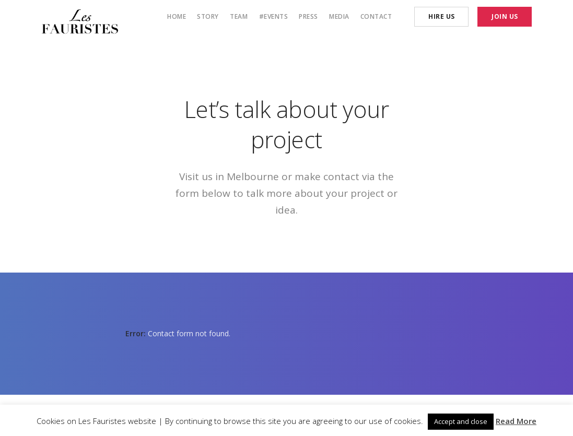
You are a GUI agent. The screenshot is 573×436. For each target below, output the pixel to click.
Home (176, 16)
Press (308, 16)
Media (339, 16)
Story (208, 16)
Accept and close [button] (460, 421)
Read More (516, 421)
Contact (376, 16)
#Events (273, 16)
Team (239, 16)
